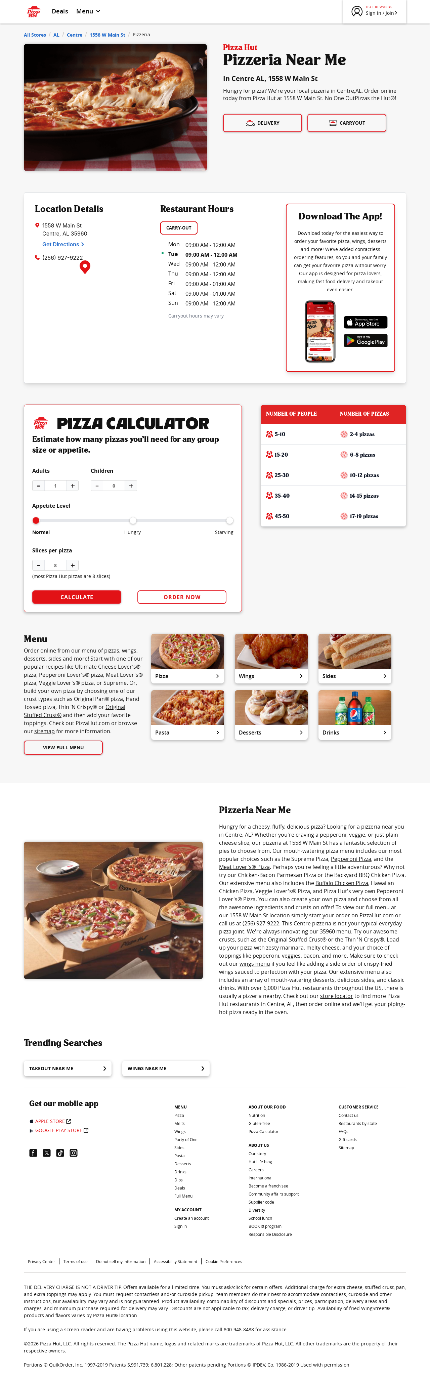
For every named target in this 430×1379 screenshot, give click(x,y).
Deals (60, 11)
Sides (354, 676)
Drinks (354, 732)
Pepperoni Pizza (351, 859)
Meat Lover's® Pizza (244, 867)
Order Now (182, 597)
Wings (271, 676)
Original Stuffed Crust (295, 939)
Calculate (76, 597)
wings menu (255, 963)
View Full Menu (63, 747)
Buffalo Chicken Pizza (341, 883)
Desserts (271, 732)
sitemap (44, 731)
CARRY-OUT (178, 228)
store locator (336, 996)
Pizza (187, 676)
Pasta (187, 732)
